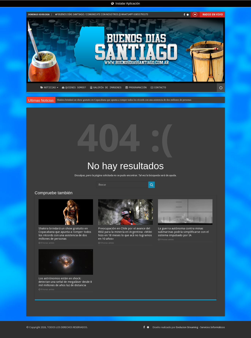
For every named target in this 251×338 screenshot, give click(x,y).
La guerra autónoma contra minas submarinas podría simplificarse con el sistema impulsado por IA (183, 232)
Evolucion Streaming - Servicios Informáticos (200, 327)
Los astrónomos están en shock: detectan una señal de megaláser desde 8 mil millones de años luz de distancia (65, 282)
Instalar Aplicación (125, 3)
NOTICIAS (48, 87)
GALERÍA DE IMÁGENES (105, 87)
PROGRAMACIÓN (136, 87)
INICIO (33, 87)
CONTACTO (158, 87)
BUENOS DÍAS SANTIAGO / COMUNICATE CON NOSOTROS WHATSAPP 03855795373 (101, 14)
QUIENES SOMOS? (74, 87)
